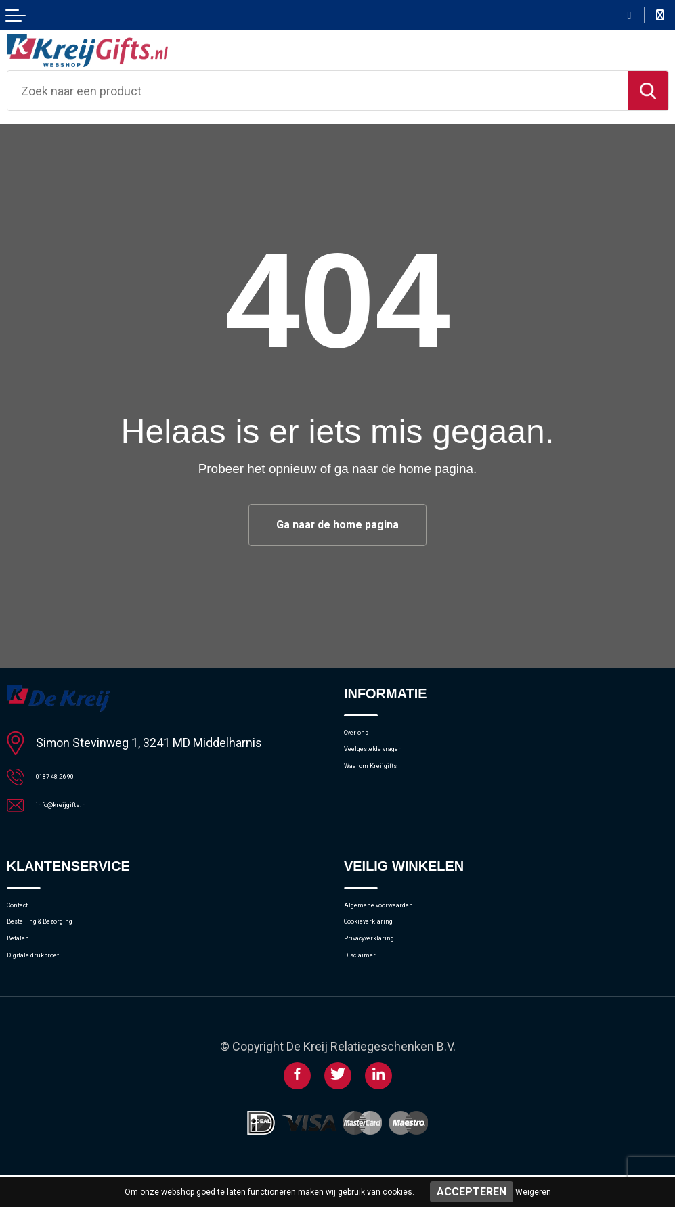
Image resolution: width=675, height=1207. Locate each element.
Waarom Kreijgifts (390, 783)
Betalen (26, 963)
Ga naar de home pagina (338, 526)
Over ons (366, 739)
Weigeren (533, 1192)
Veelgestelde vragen (396, 761)
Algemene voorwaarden (404, 918)
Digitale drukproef (52, 985)
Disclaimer (371, 985)
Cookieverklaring (386, 940)
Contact (27, 918)
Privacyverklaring (387, 963)
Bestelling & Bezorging (64, 940)
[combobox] (317, 90)
